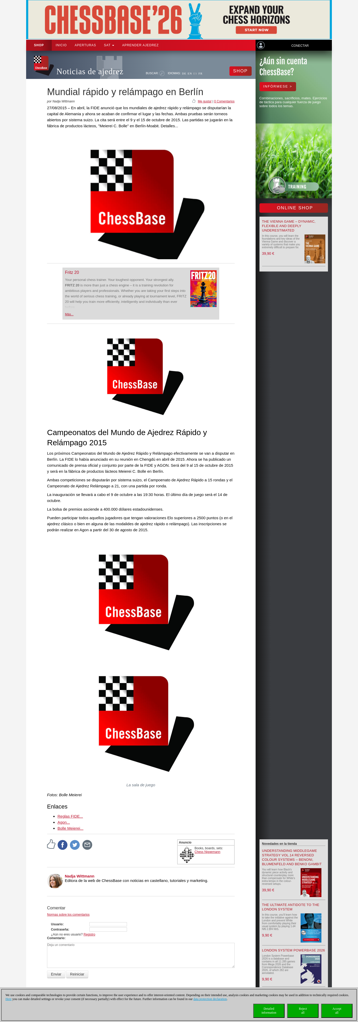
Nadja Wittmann (79, 876)
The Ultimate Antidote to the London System (291, 907)
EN (190, 73)
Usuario (57, 924)
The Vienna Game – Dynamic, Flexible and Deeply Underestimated (289, 226)
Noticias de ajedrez (90, 71)
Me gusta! (205, 101)
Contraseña (59, 929)
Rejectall (303, 1010)
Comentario (56, 938)
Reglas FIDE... (70, 816)
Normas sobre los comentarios (68, 914)
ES (195, 73)
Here (8, 999)
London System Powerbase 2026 (293, 950)
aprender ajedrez (140, 45)
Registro (89, 934)
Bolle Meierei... (70, 828)
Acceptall (336, 1010)
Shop (39, 45)
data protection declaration (210, 999)
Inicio (61, 45)
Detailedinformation (269, 1010)
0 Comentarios (224, 101)
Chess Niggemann (208, 852)
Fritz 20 (72, 272)
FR (201, 73)
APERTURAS (85, 45)
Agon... (63, 822)
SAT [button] (109, 45)
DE (184, 73)
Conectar (300, 46)
